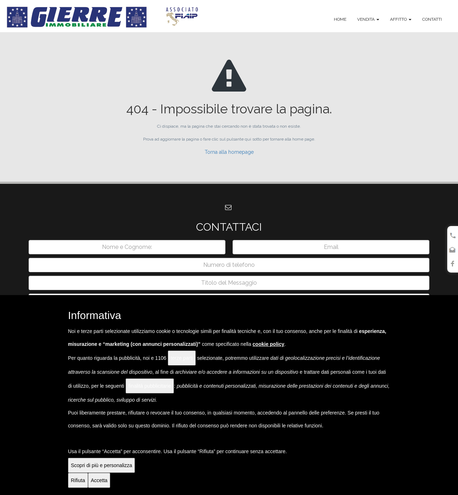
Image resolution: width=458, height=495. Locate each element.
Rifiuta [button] (78, 480)
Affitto (400, 19)
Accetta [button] (99, 480)
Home (340, 19)
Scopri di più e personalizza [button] (101, 465)
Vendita (368, 19)
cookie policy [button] (268, 344)
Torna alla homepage (229, 152)
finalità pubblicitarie (149, 386)
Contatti (432, 19)
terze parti (182, 358)
